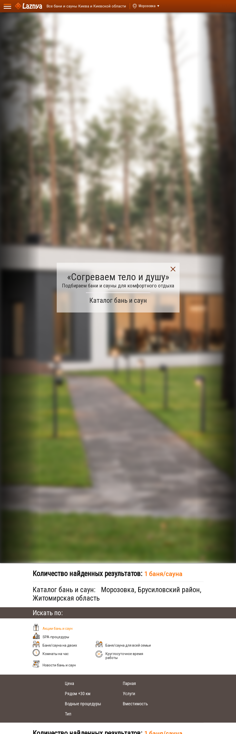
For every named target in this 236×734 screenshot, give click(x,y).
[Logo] (28, 6)
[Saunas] (84, 6)
